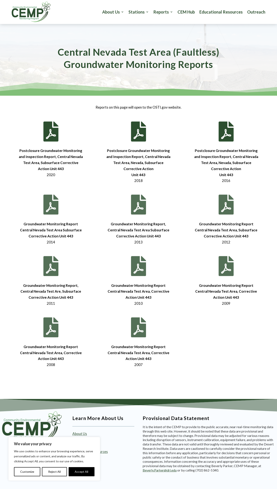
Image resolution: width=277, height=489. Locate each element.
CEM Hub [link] (186, 11)
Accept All (81, 471)
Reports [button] (161, 11)
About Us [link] (111, 11)
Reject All (54, 471)
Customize (27, 471)
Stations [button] (136, 11)
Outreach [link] (256, 11)
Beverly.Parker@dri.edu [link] (160, 470)
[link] (31, 11)
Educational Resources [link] (221, 11)
